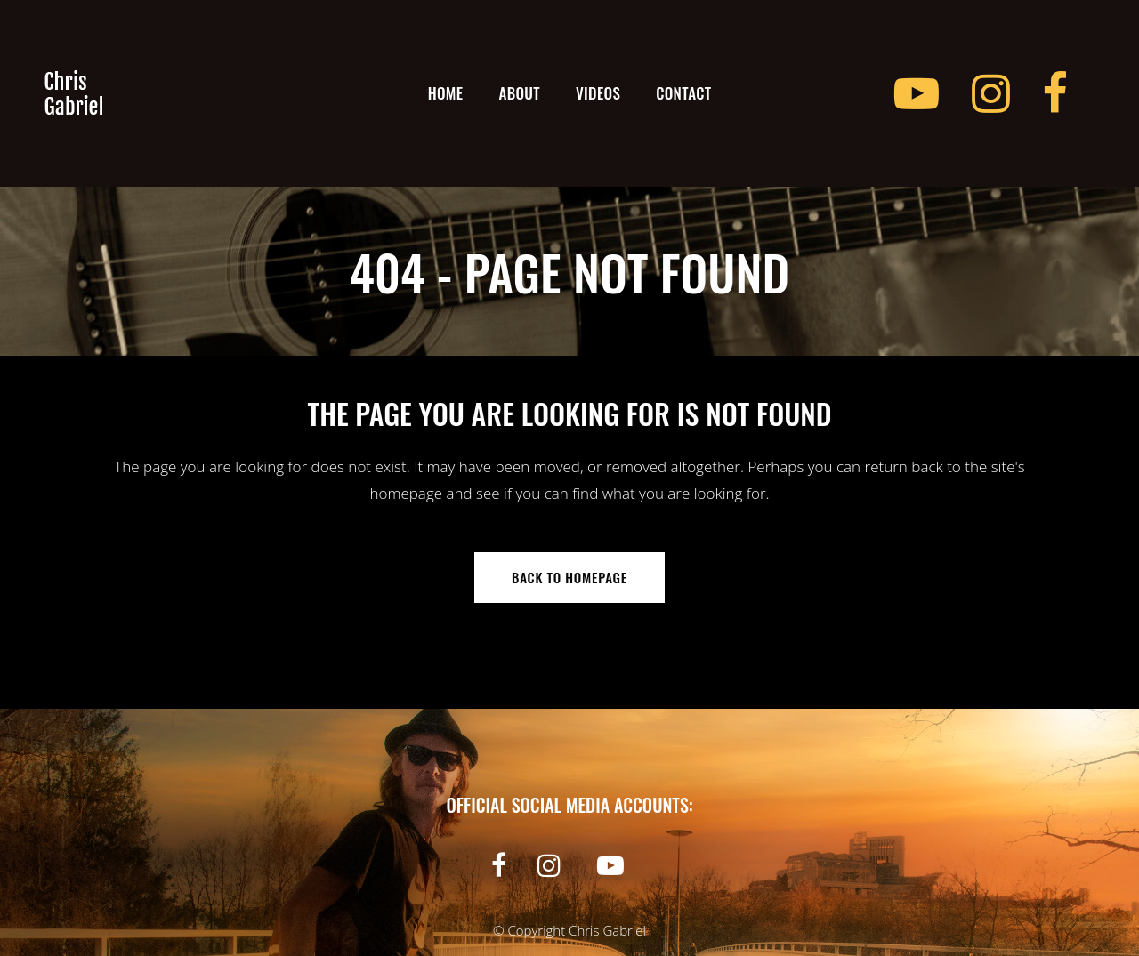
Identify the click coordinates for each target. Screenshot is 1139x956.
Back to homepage (569, 577)
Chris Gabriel (607, 930)
